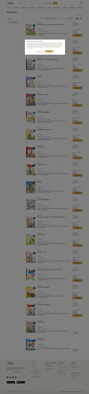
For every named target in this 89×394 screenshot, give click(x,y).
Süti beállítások (40, 51)
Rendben (49, 51)
